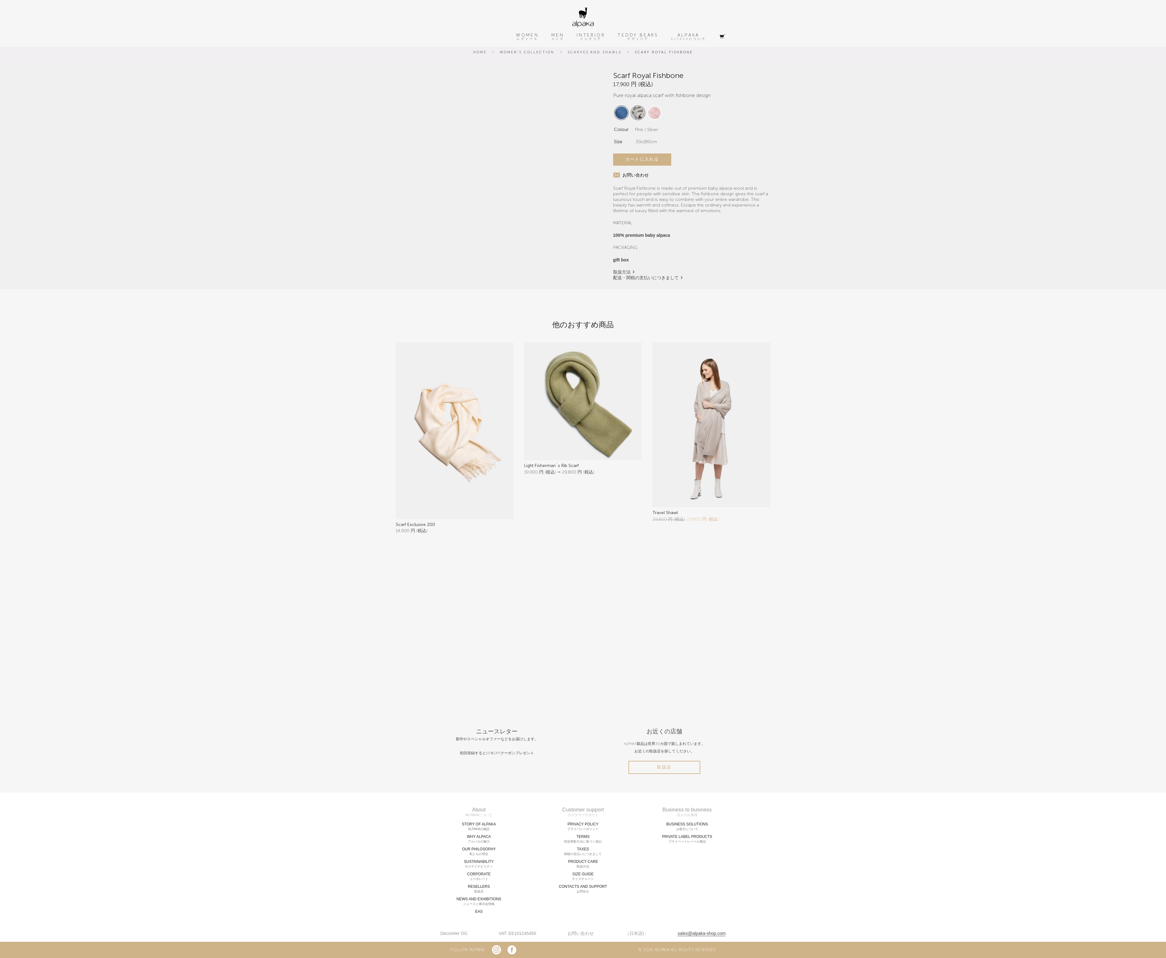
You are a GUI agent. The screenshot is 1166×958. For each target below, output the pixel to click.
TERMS (583, 839)
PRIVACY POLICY (583, 826)
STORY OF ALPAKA (479, 826)
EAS (479, 911)
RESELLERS (479, 889)
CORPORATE (479, 876)
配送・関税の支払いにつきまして (646, 277)
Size (618, 141)
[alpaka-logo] (582, 17)
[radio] (621, 113)
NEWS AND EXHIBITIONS (479, 901)
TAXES (583, 851)
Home (480, 52)
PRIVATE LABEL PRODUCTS (687, 839)
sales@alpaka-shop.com (702, 933)
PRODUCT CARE (583, 864)
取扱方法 (622, 272)
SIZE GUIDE (583, 876)
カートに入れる (642, 159)
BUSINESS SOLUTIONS (687, 826)
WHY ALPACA (479, 839)
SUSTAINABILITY (479, 864)
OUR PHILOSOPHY (479, 851)
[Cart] (722, 36)
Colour (621, 129)
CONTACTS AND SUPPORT (583, 889)
